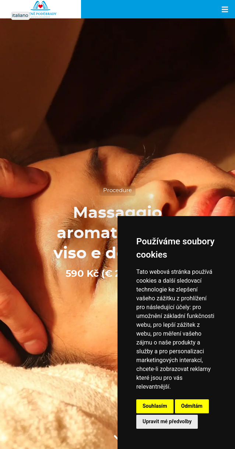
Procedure (117, 190)
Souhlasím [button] (155, 406)
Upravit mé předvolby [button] (167, 421)
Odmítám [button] (192, 406)
